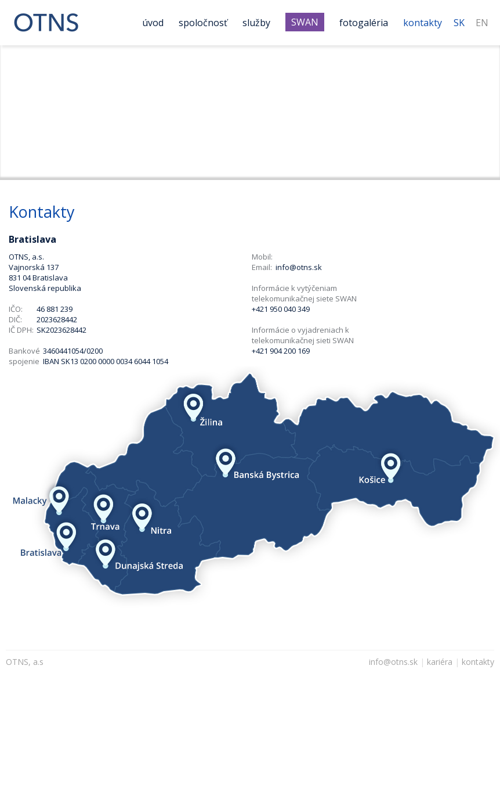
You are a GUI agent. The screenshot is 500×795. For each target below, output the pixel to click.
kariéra (439, 661)
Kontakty (422, 22)
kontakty (478, 661)
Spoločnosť (203, 22)
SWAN (304, 22)
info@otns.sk (299, 267)
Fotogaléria (363, 22)
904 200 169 (290, 351)
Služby (256, 22)
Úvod (153, 22)
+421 (260, 351)
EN (482, 22)
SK (459, 22)
